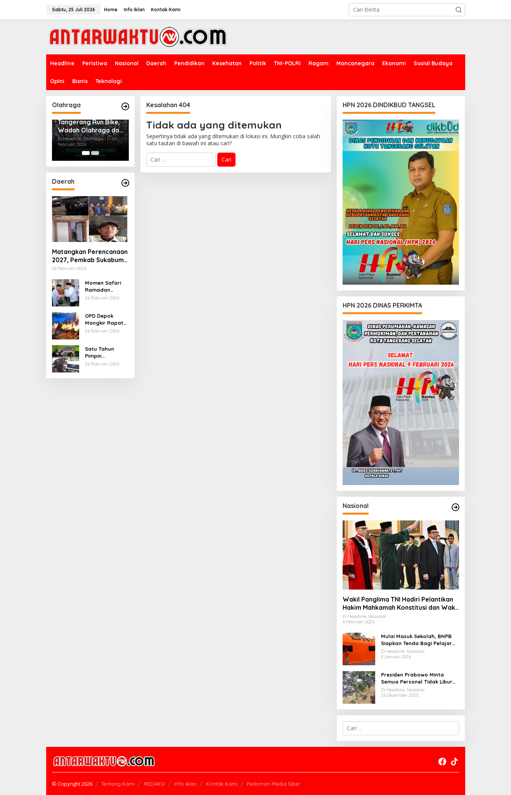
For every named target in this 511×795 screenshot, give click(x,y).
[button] (458, 9)
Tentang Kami (118, 784)
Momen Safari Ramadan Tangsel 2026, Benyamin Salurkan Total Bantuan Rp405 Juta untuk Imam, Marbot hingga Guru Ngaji (105, 286)
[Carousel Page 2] (95, 153)
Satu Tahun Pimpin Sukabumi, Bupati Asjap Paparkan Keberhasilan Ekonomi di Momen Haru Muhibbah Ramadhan (102, 352)
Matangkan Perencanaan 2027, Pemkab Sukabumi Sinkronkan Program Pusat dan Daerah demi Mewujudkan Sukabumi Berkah (90, 256)
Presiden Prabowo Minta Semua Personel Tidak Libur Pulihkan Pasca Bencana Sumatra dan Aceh (416, 678)
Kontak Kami (221, 784)
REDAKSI (154, 784)
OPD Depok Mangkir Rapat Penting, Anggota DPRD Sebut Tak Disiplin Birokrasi (106, 319)
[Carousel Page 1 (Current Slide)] (86, 153)
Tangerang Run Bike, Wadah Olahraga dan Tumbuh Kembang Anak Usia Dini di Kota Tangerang (90, 126)
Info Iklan (185, 784)
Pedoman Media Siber (273, 784)
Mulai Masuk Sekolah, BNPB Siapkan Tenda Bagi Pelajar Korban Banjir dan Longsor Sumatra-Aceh (416, 640)
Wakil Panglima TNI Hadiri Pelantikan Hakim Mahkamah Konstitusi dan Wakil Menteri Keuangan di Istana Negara (400, 603)
